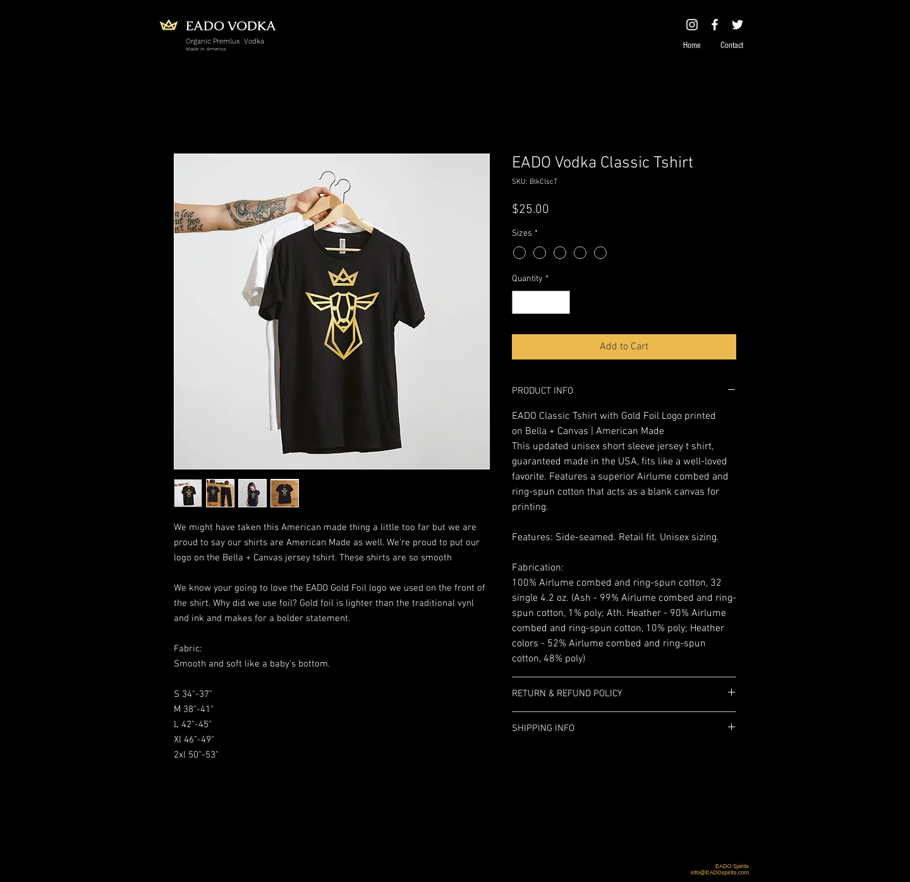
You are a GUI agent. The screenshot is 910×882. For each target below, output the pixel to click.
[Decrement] (522, 302)
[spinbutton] (541, 302)
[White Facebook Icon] (714, 24)
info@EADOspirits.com (720, 872)
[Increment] (560, 302)
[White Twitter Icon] (737, 24)
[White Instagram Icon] (692, 24)
